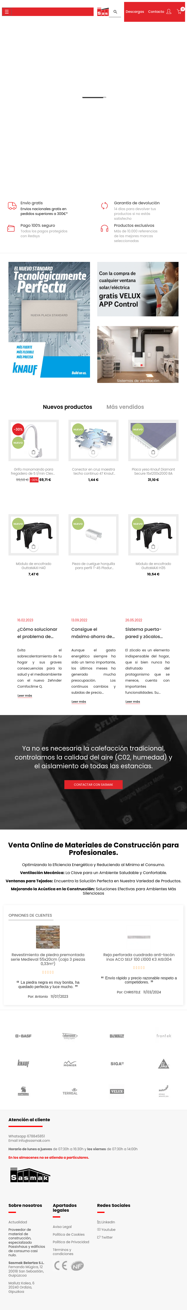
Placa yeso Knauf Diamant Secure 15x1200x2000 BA (153, 472)
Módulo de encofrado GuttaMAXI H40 (33, 566)
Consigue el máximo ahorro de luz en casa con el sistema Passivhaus (93, 634)
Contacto (155, 11)
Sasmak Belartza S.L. (26, 1263)
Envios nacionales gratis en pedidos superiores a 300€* (44, 211)
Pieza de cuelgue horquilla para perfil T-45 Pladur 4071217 (94, 566)
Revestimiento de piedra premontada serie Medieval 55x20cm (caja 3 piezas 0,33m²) (48, 960)
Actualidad (17, 1222)
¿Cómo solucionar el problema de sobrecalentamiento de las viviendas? (39, 634)
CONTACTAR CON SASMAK (93, 785)
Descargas (134, 11)
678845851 (36, 1137)
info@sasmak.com (34, 1141)
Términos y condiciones (63, 1252)
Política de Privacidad (71, 1242)
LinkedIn (106, 1222)
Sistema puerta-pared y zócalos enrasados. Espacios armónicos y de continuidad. (147, 634)
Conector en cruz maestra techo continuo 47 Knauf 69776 (94, 472)
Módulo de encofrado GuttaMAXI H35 (153, 566)
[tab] (69, 407)
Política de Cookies (68, 1235)
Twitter (105, 1237)
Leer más (25, 696)
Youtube (106, 1230)
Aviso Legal (62, 1227)
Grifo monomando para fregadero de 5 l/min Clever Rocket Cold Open (33, 472)
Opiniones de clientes (30, 916)
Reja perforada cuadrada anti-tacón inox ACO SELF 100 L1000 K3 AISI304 (138, 958)
